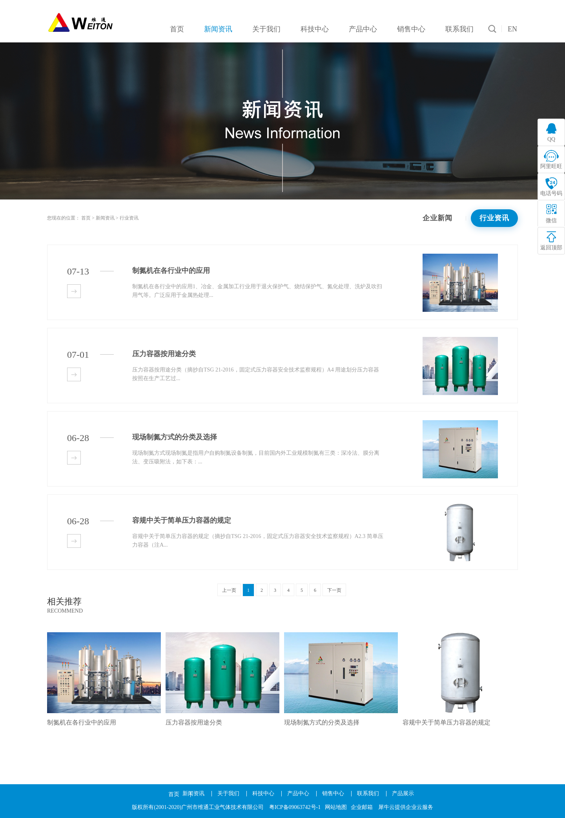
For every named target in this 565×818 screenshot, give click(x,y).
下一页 (334, 590)
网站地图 (336, 807)
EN (512, 29)
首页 (173, 794)
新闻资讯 (105, 218)
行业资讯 (129, 218)
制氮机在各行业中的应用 (81, 722)
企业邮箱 (362, 807)
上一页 (229, 590)
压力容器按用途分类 (194, 722)
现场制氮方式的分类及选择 (321, 722)
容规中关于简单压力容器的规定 (446, 722)
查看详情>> (74, 291)
